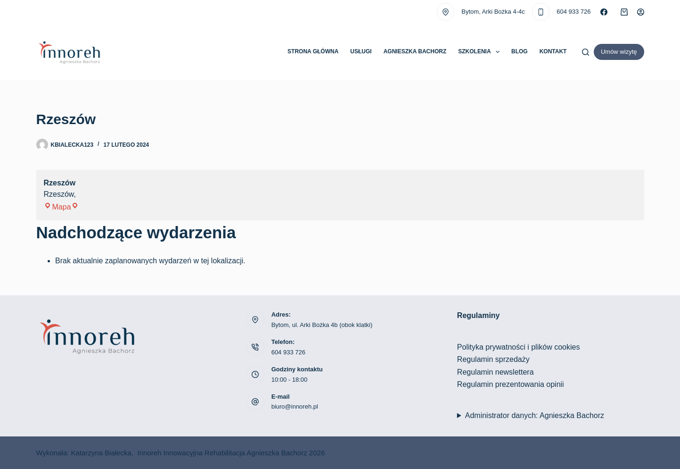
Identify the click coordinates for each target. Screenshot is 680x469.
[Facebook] (603, 12)
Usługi (360, 51)
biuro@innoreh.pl (294, 406)
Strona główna (312, 51)
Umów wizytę (619, 51)
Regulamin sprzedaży (493, 359)
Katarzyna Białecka (101, 453)
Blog (519, 51)
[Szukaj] (585, 52)
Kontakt (553, 51)
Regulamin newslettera (495, 372)
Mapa (61, 207)
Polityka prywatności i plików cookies (518, 347)
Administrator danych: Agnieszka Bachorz (534, 415)
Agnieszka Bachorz (415, 51)
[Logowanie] (640, 12)
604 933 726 (573, 11)
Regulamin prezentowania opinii (510, 384)
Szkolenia (480, 52)
